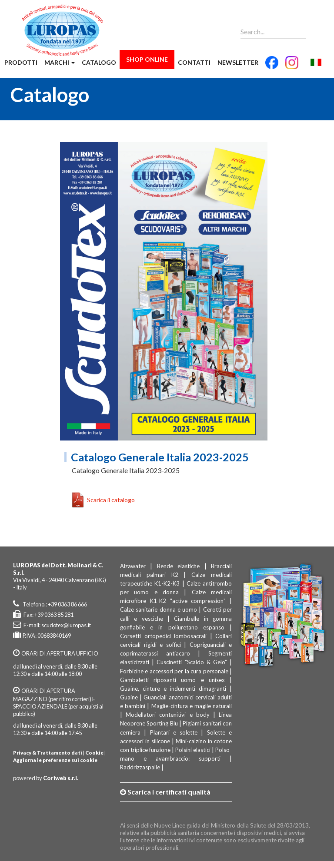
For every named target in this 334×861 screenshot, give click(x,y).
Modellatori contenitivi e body (168, 714)
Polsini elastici (192, 749)
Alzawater (133, 566)
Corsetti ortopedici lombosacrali (163, 636)
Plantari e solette (174, 732)
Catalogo (99, 62)
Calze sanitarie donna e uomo (158, 609)
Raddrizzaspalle (140, 767)
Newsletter (237, 62)
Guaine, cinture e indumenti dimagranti (173, 688)
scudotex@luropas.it (66, 625)
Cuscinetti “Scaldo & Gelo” (192, 662)
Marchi (59, 62)
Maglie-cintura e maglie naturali (191, 705)
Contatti (194, 62)
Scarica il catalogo (111, 499)
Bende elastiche (178, 566)
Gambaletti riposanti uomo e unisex (172, 679)
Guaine (129, 697)
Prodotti (20, 62)
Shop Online (147, 59)
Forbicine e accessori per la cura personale (174, 671)
